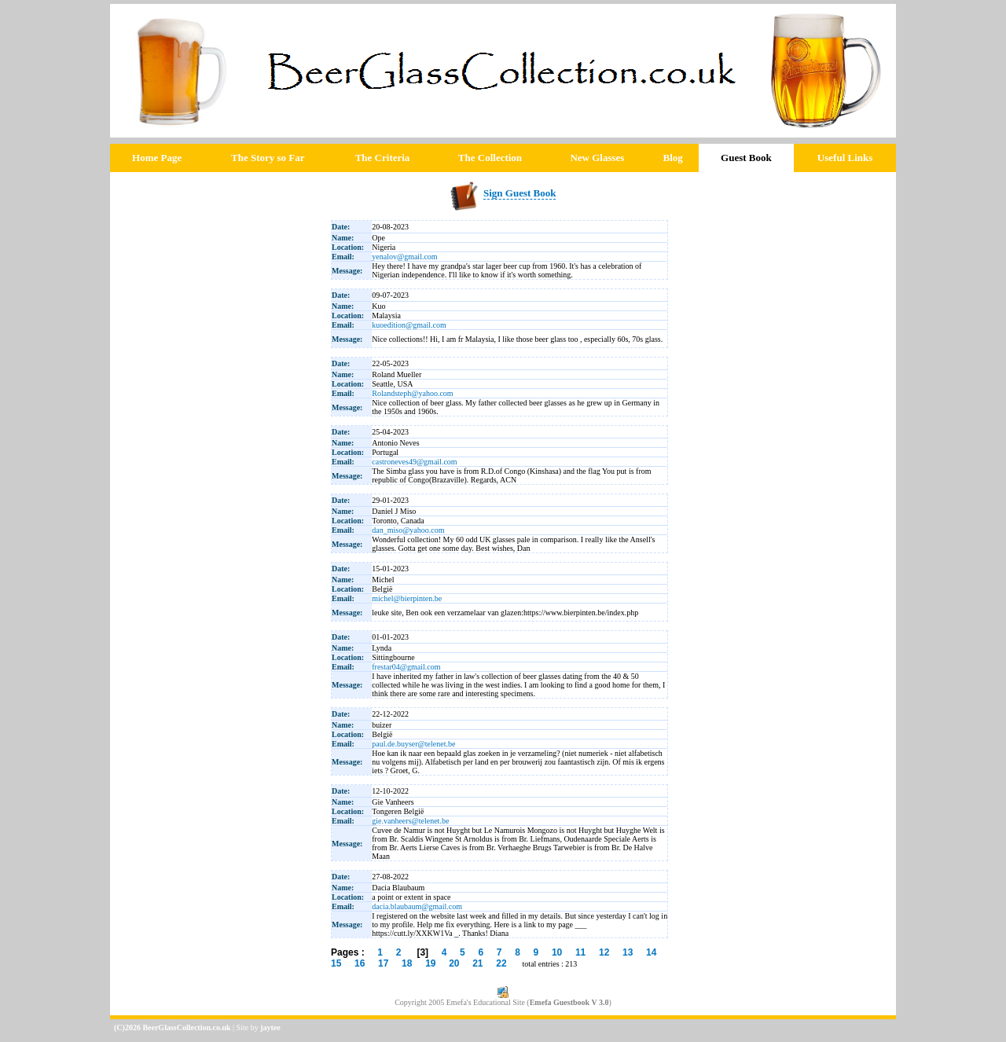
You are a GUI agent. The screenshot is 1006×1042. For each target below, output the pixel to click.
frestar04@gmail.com (406, 666)
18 (407, 963)
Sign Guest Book (519, 193)
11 (580, 952)
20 (454, 963)
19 (430, 963)
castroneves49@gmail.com (414, 461)
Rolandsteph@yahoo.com (412, 393)
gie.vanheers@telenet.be (410, 820)
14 (651, 952)
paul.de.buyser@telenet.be (413, 743)
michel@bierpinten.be (407, 598)
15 (336, 963)
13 (627, 952)
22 (501, 963)
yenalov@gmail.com (404, 256)
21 (477, 963)
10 (557, 952)
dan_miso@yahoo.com (408, 530)
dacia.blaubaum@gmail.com (417, 906)
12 (604, 952)
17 (383, 963)
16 (359, 963)
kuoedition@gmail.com (409, 325)
